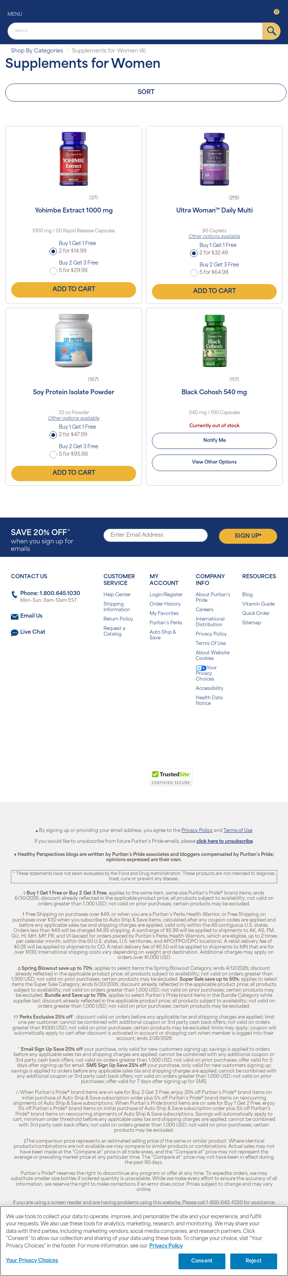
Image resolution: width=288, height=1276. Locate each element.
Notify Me (214, 440)
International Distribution (210, 622)
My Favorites (164, 614)
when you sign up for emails (42, 541)
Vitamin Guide (258, 604)
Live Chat (32, 632)
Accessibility (210, 689)
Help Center (117, 595)
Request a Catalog (114, 632)
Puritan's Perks (166, 623)
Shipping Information (117, 607)
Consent (202, 1261)
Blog (247, 595)
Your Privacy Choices (206, 674)
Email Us (31, 616)
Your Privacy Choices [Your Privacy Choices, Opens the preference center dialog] (32, 1260)
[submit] (271, 31)
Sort (146, 93)
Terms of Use (238, 831)
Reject (254, 1261)
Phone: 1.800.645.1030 (50, 594)
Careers (204, 610)
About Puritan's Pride (213, 598)
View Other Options (214, 462)
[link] (113, 781)
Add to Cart (73, 290)
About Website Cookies (213, 656)
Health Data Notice (209, 701)
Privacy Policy (211, 634)
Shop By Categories (37, 51)
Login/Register (166, 595)
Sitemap (251, 623)
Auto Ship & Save (163, 635)
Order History (165, 604)
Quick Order (256, 614)
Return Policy (118, 619)
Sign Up (248, 536)
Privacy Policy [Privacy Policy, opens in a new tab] (166, 1246)
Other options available (214, 237)
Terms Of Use (211, 644)
